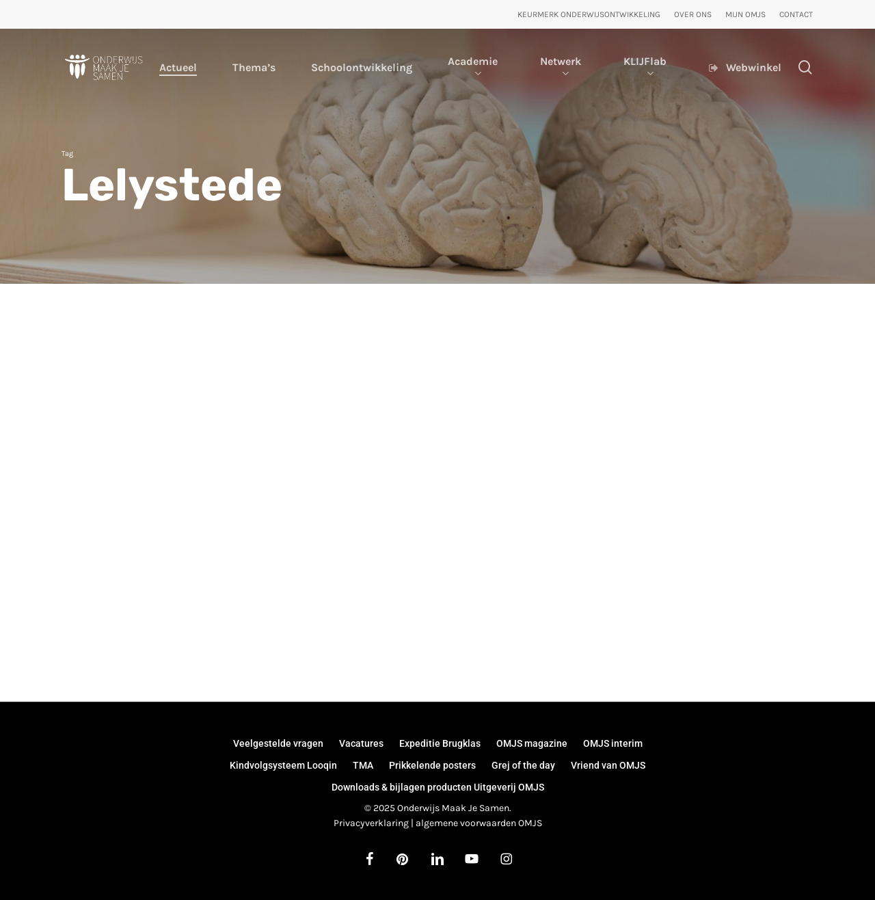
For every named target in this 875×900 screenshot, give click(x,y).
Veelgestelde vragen (278, 743)
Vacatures (361, 743)
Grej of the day (523, 765)
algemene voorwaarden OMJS (479, 823)
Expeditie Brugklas (440, 743)
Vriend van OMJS (608, 765)
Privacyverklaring (371, 823)
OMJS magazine (531, 743)
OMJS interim (613, 743)
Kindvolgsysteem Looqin (283, 765)
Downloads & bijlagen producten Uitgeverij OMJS (438, 787)
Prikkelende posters (432, 765)
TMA (363, 765)
